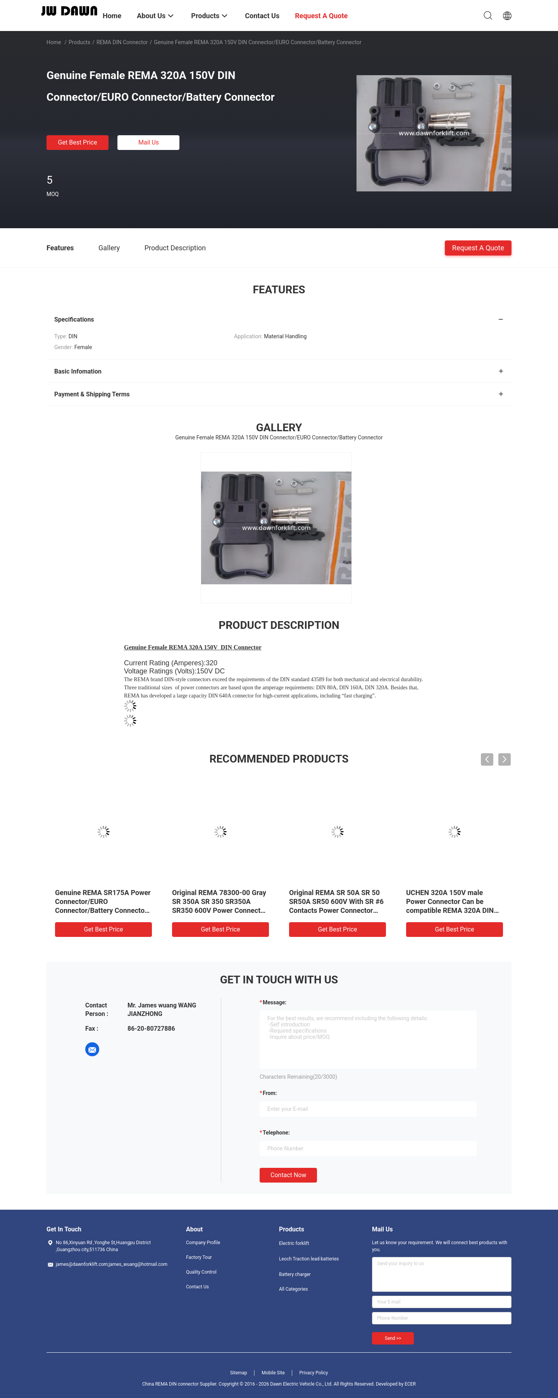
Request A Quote (478, 247)
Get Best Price (77, 142)
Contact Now (288, 1175)
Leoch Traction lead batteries (309, 1259)
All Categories (293, 1289)
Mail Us (148, 142)
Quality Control (201, 1272)
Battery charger (295, 1274)
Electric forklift (294, 1243)
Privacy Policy (313, 1373)
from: (270, 1093)
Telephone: (276, 1132)
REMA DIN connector (122, 42)
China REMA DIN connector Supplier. (180, 1384)
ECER (410, 1384)
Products (79, 42)
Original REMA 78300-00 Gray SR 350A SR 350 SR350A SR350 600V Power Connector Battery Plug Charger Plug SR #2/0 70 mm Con (219, 910)
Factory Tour (199, 1257)
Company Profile (203, 1242)
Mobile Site (273, 1373)
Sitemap (238, 1373)
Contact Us (197, 1287)
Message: (274, 1002)
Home (53, 42)
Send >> (393, 1338)
